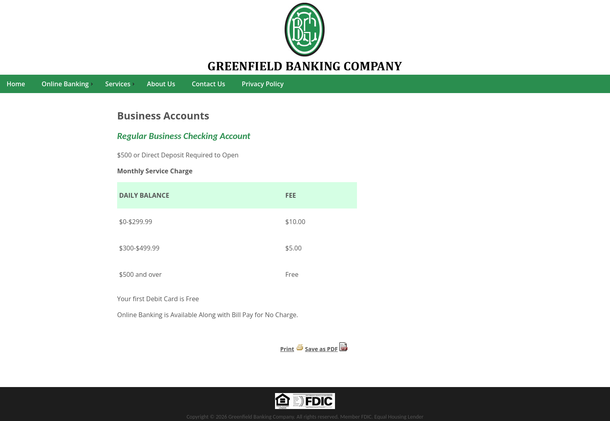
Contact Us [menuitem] (208, 83)
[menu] (305, 84)
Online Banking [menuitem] (68, 83)
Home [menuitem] (15, 83)
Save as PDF (321, 349)
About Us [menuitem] (161, 83)
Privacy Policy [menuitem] (263, 83)
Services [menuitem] (120, 83)
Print (287, 349)
